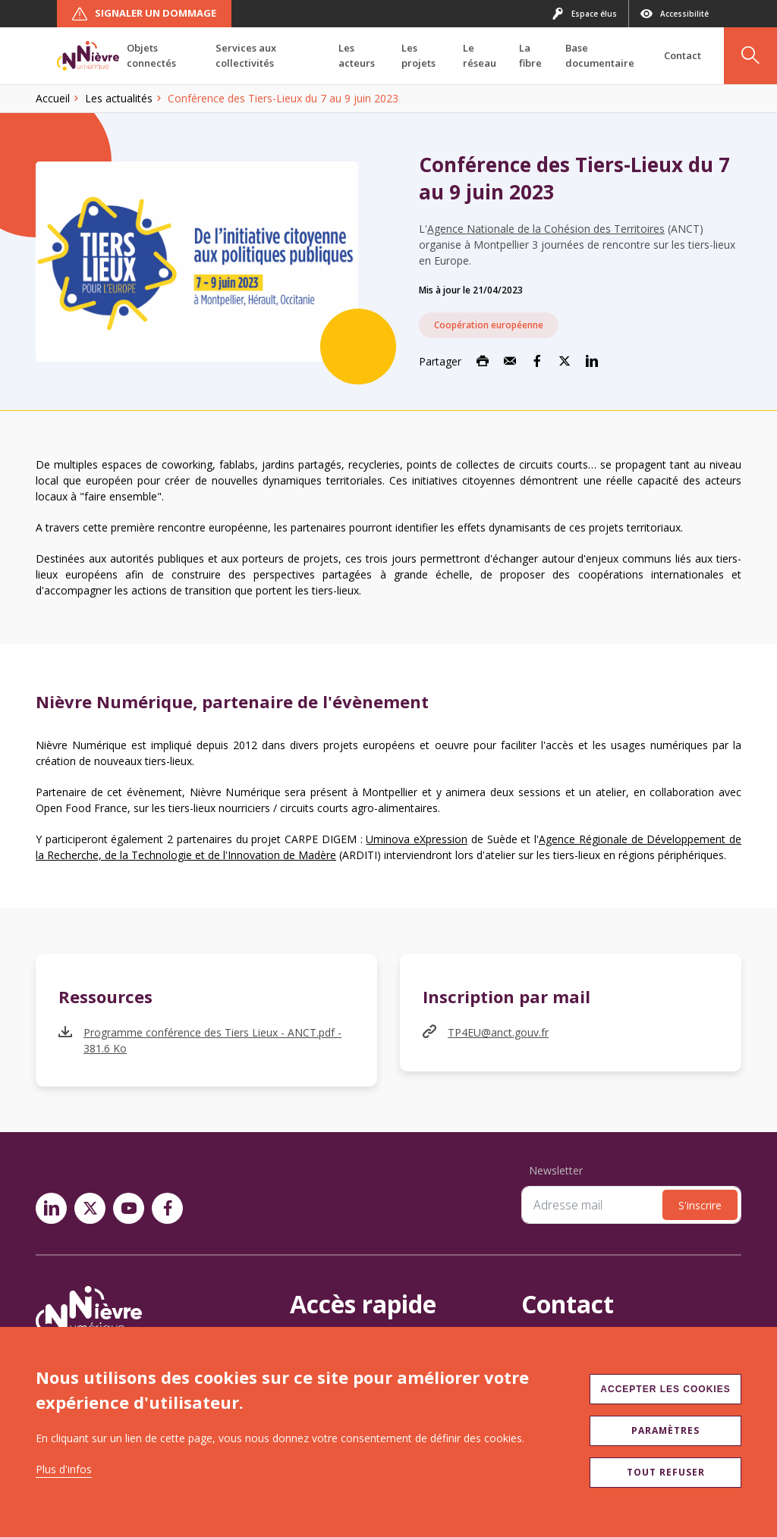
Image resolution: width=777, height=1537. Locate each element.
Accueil (53, 98)
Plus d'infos (64, 1469)
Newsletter (556, 1170)
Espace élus (584, 14)
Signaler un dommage (144, 13)
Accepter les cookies (665, 1389)
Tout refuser (666, 1472)
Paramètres (665, 1430)
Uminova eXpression (416, 839)
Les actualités (119, 98)
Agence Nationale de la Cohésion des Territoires (546, 228)
